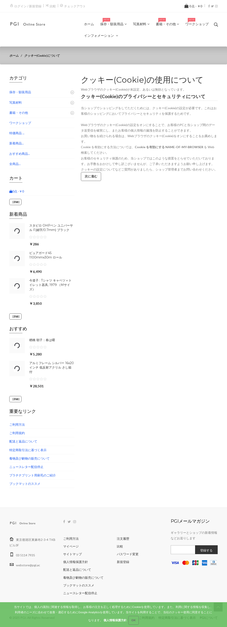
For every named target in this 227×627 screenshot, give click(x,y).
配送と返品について (23, 441)
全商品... (15, 164)
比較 (53, 6)
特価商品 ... (16, 133)
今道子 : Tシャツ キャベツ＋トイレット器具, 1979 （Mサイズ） (50, 284)
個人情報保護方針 (75, 562)
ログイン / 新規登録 (27, 6)
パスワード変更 (128, 554)
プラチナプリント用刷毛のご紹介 (32, 475)
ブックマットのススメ (24, 483)
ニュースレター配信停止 (26, 467)
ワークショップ (20, 123)
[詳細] (15, 202)
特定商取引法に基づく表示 (28, 450)
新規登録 (123, 562)
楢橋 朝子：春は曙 (42, 340)
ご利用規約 (17, 433)
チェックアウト (75, 6)
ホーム (14, 55)
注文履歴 (123, 538)
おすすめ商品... (19, 153)
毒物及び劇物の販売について (29, 458)
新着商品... (16, 143)
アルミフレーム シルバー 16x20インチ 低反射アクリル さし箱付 (51, 367)
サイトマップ (72, 554)
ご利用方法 (17, 424)
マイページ (71, 546)
